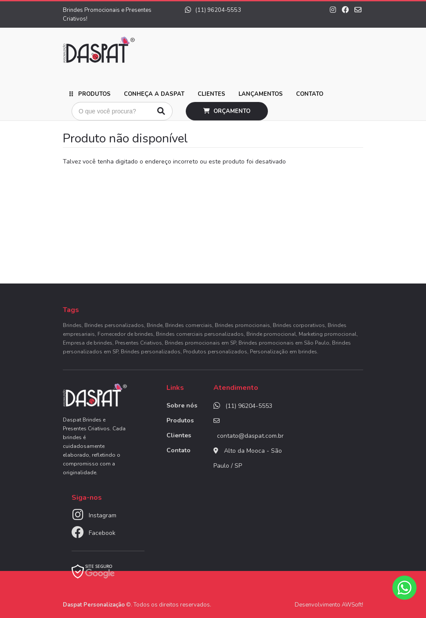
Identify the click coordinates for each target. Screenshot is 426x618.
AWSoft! (352, 605)
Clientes (211, 94)
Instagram (102, 515)
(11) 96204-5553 (213, 10)
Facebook (102, 533)
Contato (309, 94)
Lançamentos (260, 94)
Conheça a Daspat (154, 94)
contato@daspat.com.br (250, 436)
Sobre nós (181, 405)
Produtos (94, 94)
